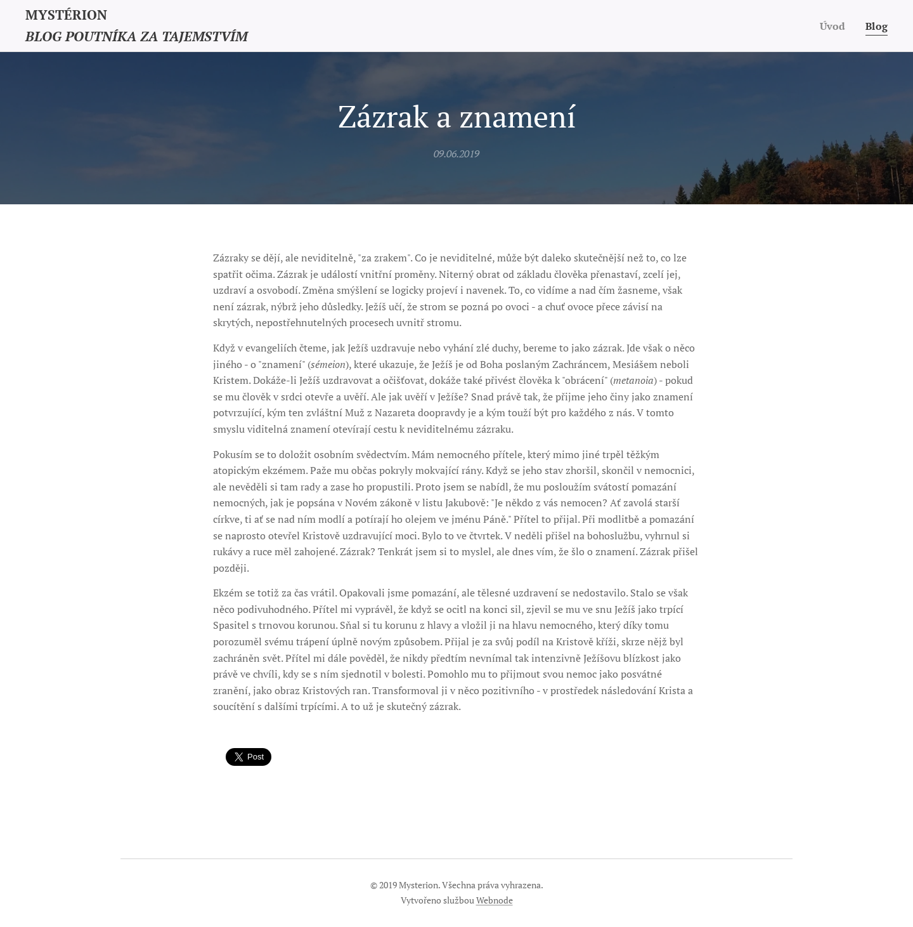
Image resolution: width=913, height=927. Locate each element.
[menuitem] (833, 26)
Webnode (494, 900)
